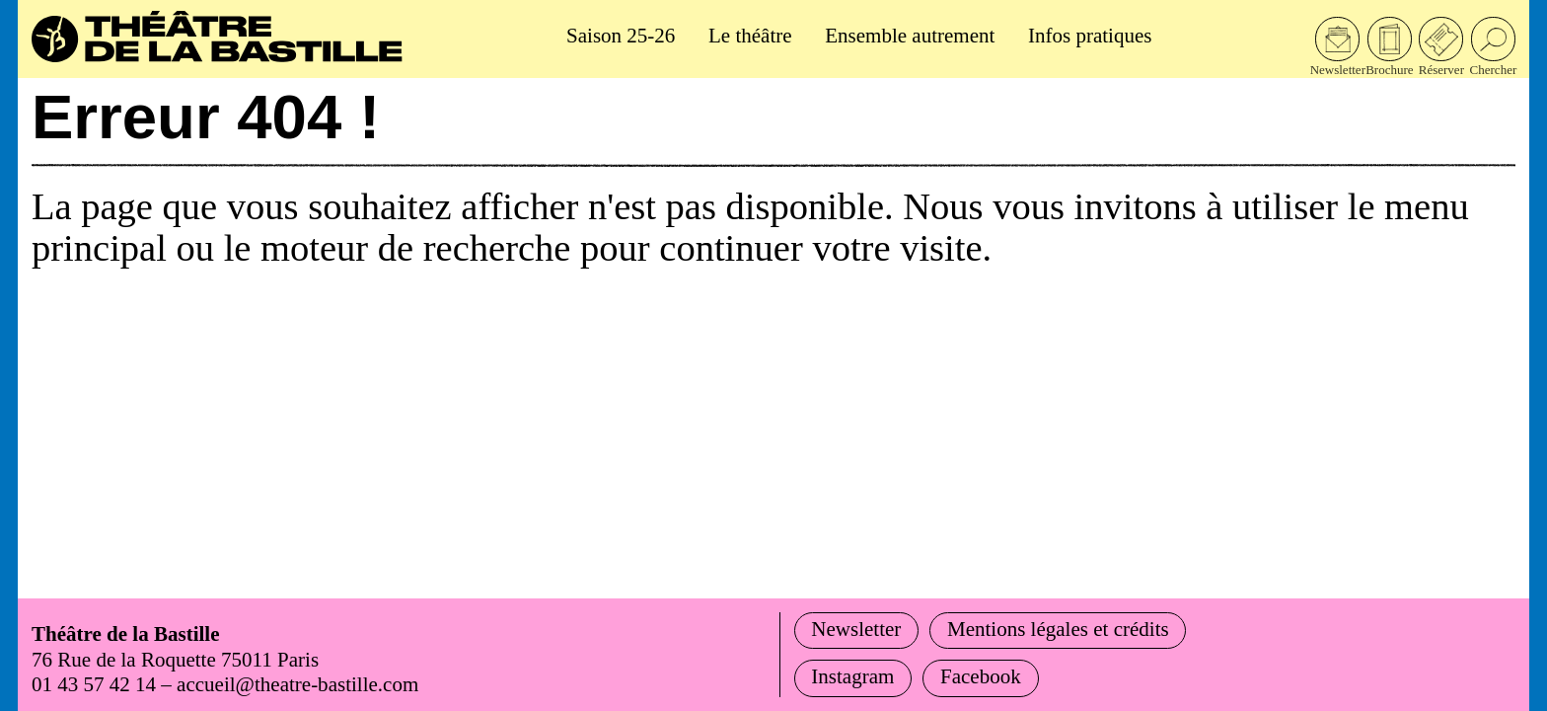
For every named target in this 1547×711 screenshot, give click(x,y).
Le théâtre (750, 35)
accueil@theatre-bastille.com (297, 684)
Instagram (852, 676)
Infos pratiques (1089, 35)
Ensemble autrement (909, 35)
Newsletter (856, 629)
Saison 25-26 (620, 35)
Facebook (980, 676)
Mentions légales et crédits (1058, 629)
